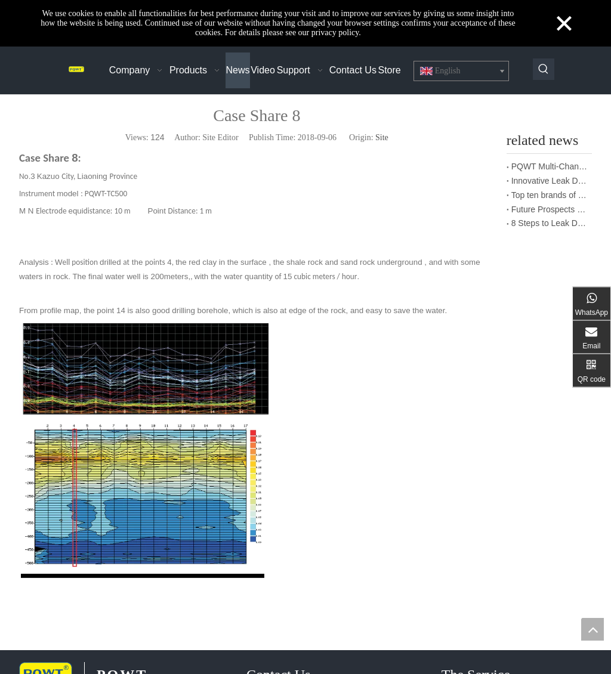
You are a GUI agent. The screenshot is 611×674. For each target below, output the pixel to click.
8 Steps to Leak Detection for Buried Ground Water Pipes (549, 223)
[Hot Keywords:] (543, 69)
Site (381, 137)
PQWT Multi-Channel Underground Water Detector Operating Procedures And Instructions (549, 166)
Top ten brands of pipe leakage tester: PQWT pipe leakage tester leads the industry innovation (549, 195)
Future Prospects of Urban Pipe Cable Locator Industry (549, 209)
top (592, 629)
